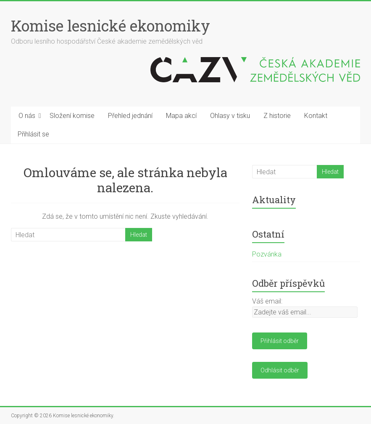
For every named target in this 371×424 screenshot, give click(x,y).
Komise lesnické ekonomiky (110, 26)
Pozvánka (267, 254)
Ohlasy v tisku (230, 116)
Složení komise (72, 116)
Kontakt (315, 116)
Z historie (277, 116)
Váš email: (267, 301)
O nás (26, 116)
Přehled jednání (130, 116)
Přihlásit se (33, 134)
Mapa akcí (181, 116)
